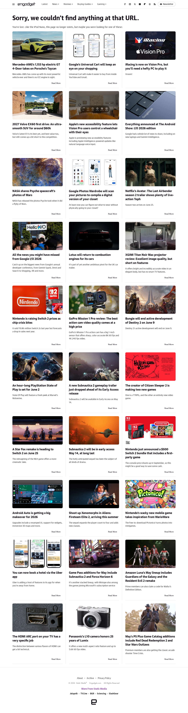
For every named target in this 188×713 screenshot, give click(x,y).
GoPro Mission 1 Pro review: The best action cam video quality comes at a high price (93, 322)
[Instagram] (130, 4)
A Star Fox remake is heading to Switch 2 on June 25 (33, 451)
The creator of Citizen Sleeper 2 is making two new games (147, 387)
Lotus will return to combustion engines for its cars (90, 256)
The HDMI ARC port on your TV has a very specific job (36, 638)
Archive (90, 678)
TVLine (84, 694)
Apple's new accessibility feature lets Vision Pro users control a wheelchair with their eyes (93, 128)
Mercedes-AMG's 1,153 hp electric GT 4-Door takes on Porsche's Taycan (36, 66)
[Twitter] (135, 4)
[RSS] (155, 4)
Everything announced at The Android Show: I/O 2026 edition (150, 126)
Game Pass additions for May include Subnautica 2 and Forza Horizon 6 (93, 574)
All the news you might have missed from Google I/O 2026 (36, 256)
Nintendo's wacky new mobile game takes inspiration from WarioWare (148, 515)
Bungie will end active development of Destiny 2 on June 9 (148, 320)
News (54, 4)
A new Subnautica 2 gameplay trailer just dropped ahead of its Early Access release (94, 389)
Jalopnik (74, 694)
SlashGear (113, 694)
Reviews (67, 4)
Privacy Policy (104, 678)
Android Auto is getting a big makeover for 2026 (31, 515)
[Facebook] (125, 4)
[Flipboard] (145, 4)
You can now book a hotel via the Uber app (37, 574)
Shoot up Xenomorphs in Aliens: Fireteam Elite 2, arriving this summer (93, 515)
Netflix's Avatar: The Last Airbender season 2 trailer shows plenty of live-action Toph (149, 195)
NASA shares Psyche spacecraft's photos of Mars (33, 193)
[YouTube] (140, 4)
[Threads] (150, 4)
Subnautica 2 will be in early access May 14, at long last (91, 451)
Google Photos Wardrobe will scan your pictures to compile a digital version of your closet (91, 195)
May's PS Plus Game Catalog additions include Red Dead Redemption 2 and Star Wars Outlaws (150, 640)
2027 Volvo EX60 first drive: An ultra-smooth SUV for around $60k (37, 126)
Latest (45, 4)
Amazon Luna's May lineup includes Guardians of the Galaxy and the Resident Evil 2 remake (148, 576)
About (80, 678)
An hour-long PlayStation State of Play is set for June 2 (34, 387)
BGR (92, 694)
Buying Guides (84, 4)
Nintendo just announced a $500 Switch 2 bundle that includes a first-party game (149, 453)
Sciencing (101, 694)
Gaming (101, 4)
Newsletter (166, 4)
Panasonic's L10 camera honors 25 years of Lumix (91, 638)
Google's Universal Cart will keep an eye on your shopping (92, 66)
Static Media (81, 683)
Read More (56, 83)
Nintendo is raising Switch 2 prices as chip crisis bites (36, 320)
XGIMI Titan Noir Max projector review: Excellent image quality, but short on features (148, 258)
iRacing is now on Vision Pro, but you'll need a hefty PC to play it (146, 66)
